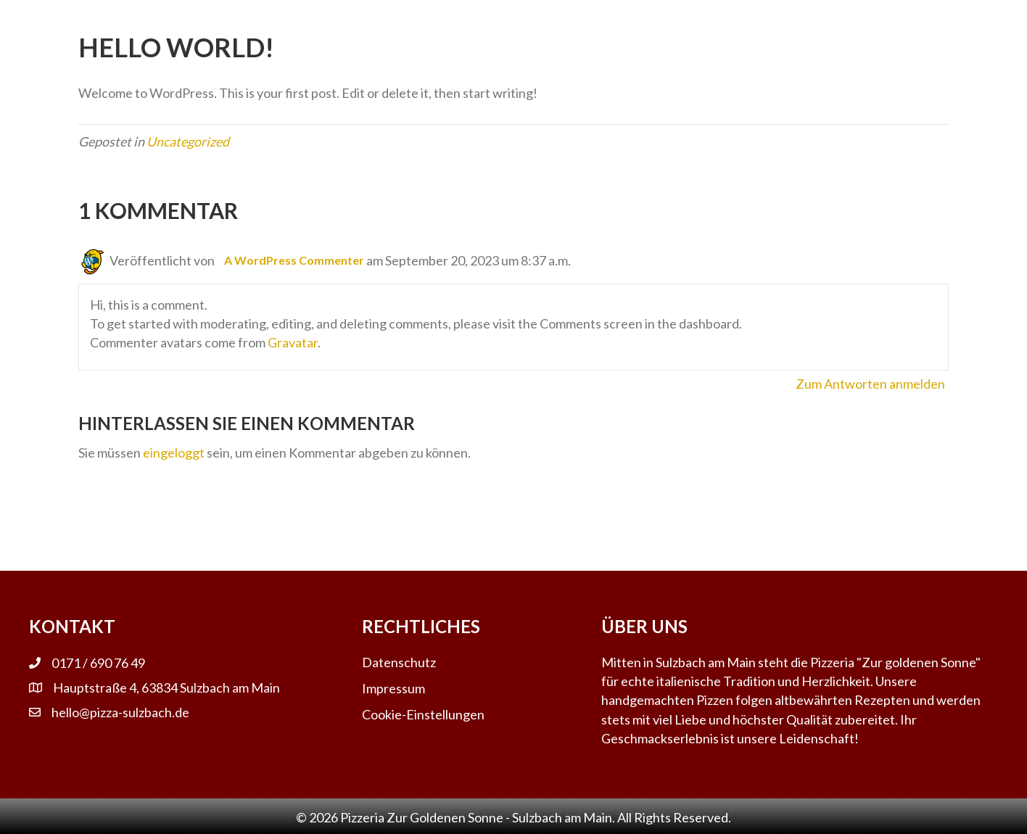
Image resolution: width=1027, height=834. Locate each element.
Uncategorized (188, 141)
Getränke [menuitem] (461, 24)
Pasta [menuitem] (378, 24)
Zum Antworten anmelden (870, 384)
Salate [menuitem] (307, 24)
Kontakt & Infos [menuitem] (652, 24)
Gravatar (293, 342)
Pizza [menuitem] (543, 24)
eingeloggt (174, 453)
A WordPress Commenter (294, 260)
